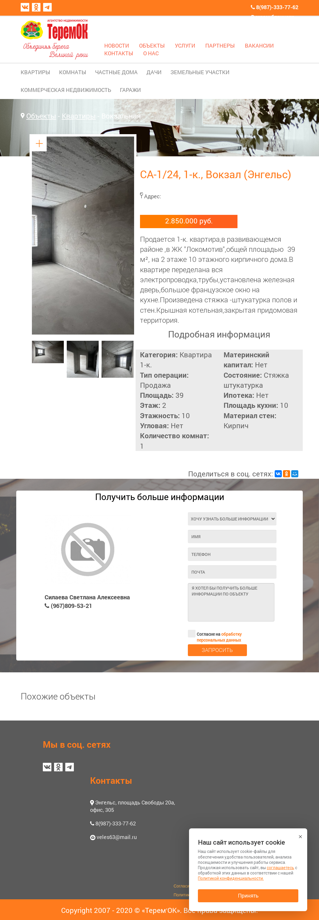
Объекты (41, 116)
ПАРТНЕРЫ (220, 45)
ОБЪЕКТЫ (152, 45)
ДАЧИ (154, 72)
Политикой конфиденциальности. (231, 878)
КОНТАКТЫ (118, 53)
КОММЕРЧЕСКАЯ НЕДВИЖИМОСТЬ (66, 89)
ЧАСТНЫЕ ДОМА (116, 72)
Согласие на (215, 633)
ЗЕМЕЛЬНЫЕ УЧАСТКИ (200, 72)
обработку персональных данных (219, 637)
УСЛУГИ (185, 45)
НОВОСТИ (116, 45)
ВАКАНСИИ (259, 45)
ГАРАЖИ (130, 89)
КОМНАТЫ (72, 72)
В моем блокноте (272, 16)
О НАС (151, 53)
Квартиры (79, 116)
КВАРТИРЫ (35, 72)
